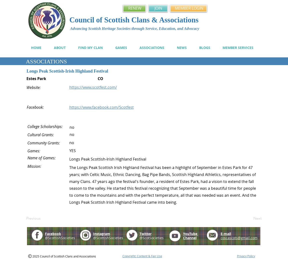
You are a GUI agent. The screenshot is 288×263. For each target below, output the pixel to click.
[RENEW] (134, 8)
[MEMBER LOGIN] (188, 8)
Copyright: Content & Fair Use (142, 256)
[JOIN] (158, 8)
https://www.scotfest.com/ (93, 87)
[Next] (249, 218)
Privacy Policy (246, 256)
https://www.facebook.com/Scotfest (101, 107)
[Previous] (42, 218)
